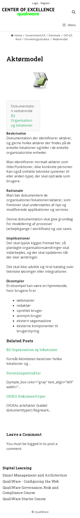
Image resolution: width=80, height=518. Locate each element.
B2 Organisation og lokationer (22, 120)
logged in (34, 443)
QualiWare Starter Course (24, 499)
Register (45, 3)
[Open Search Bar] (73, 12)
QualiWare (42, 512)
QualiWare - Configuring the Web (31, 481)
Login (35, 3)
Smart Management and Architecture (35, 475)
